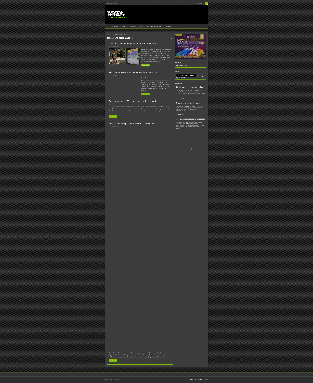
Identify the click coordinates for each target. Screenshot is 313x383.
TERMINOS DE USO (202, 380)
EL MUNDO (115, 26)
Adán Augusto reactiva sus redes (190, 119)
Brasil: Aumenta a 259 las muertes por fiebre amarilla (133, 101)
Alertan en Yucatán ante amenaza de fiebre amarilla (133, 72)
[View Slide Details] (190, 47)
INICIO (108, 26)
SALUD (147, 26)
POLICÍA (140, 26)
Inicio (108, 34)
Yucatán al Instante (181, 65)
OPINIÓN (168, 26)
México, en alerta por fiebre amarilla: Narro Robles (132, 124)
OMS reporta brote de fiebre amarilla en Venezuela (132, 43)
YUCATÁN (124, 26)
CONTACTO (192, 380)
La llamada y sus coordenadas (189, 87)
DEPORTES (133, 26)
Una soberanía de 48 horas (188, 103)
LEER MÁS (145, 65)
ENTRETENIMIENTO (157, 26)
